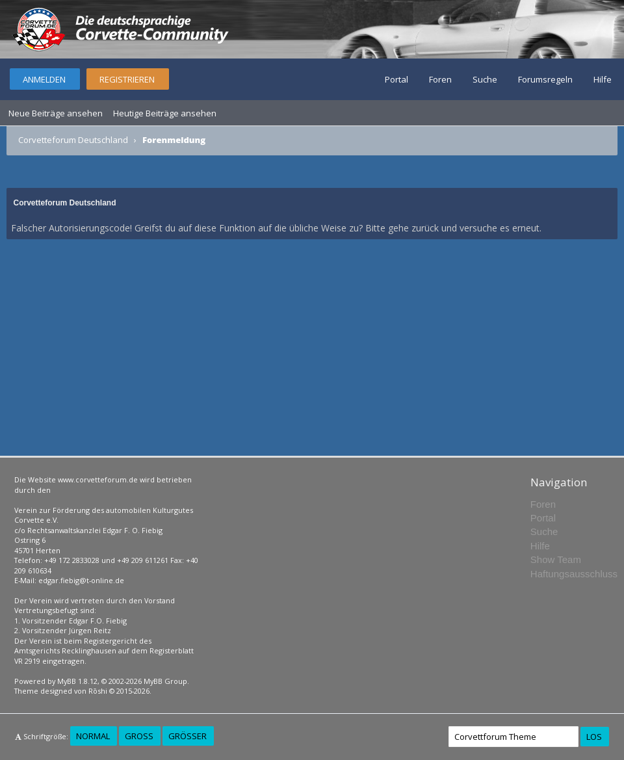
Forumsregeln (545, 79)
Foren (440, 79)
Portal (396, 79)
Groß (139, 736)
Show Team (555, 559)
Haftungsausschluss (574, 573)
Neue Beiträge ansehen (55, 113)
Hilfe (602, 79)
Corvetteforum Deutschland (73, 140)
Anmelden (44, 79)
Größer (187, 736)
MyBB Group (165, 681)
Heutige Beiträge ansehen (164, 113)
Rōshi (97, 691)
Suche (485, 79)
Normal (93, 736)
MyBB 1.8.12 (77, 681)
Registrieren (127, 79)
